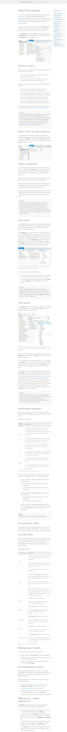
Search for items (58, 13)
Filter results (57, 23)
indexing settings (22, 23)
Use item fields (57, 33)
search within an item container (43, 375)
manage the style (28, 124)
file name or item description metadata (37, 108)
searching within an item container (35, 685)
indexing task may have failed (29, 689)
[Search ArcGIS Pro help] (32, 2)
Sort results (56, 21)
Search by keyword (58, 19)
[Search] (45, 1)
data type (32, 568)
